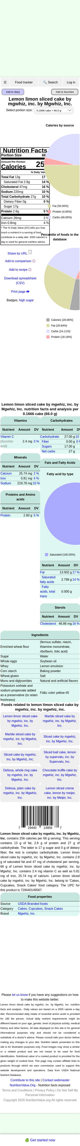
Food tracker (24, 82)
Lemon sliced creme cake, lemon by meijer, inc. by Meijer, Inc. (59, 793)
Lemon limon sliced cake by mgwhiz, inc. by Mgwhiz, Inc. (20, 721)
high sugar (26, 300)
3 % (36, 441)
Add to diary (13, 91)
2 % (36, 473)
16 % (75, 623)
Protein (5, 515)
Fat (42, 572)
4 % (36, 478)
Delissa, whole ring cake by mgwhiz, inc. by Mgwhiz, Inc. (20, 775)
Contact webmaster (56, 1080)
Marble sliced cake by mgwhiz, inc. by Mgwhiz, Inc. (60, 721)
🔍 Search (50, 82)
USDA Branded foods (33, 903)
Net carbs (48, 451)
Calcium (6, 473)
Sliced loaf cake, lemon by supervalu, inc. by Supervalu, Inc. (60, 757)
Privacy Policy (45, 1090)
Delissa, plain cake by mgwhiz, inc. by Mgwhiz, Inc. (20, 793)
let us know (20, 994)
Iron (3, 478)
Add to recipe (18, 269)
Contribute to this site (25, 1080)
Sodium (5, 483)
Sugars (47, 446)
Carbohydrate (49, 436)
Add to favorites (65, 91)
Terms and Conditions (17, 1090)
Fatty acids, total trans (47, 591)
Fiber (45, 441)
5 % (36, 515)
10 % (36, 483)
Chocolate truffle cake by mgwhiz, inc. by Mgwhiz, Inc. (59, 775)
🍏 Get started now (40, 1140)
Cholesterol (48, 623)
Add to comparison (18, 261)
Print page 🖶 (20, 291)
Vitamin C (7, 436)
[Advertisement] (37, 38)
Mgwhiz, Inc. (26, 913)
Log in (71, 82)
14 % (75, 579)
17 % (75, 572)
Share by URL (20, 253)
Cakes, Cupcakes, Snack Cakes (40, 908)
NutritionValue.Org (22, 1085)
